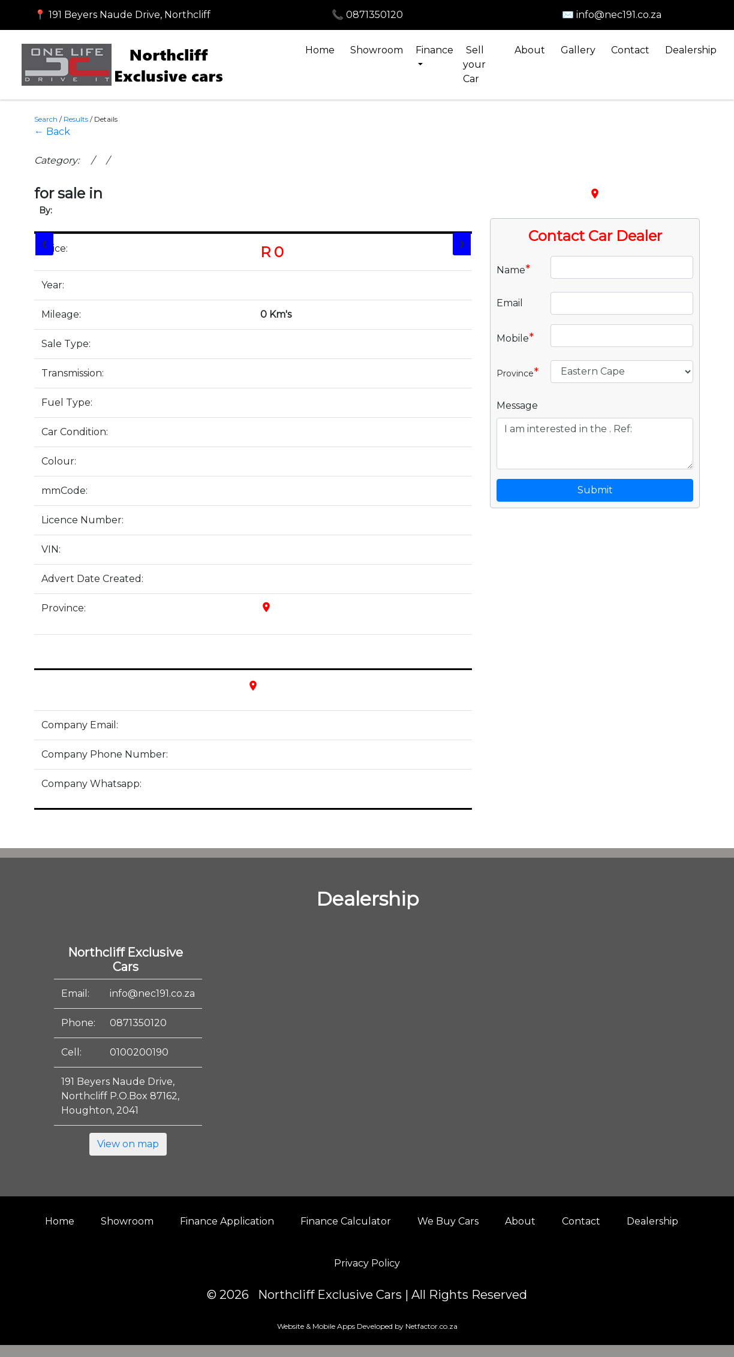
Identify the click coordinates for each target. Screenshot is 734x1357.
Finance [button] (434, 50)
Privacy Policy (367, 1263)
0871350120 (138, 1023)
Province (518, 372)
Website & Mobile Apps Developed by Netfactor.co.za (367, 1326)
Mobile (515, 337)
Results (76, 118)
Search (46, 118)
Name (514, 269)
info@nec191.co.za (152, 993)
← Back (52, 131)
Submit (595, 490)
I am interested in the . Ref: (595, 443)
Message (517, 405)
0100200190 (139, 1052)
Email (510, 303)
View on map (128, 1144)
